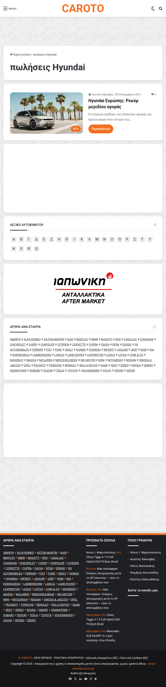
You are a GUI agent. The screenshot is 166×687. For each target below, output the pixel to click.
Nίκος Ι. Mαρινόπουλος (101, 552)
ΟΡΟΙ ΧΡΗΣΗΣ (43, 657)
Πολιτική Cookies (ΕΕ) (134, 657)
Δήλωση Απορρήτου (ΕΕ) (102, 657)
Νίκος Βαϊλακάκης (142, 566)
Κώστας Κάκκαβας (102, 94)
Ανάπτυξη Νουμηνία (83, 673)
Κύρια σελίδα (20, 54)
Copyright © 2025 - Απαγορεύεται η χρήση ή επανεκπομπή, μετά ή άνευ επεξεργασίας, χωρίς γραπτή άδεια (78, 663)
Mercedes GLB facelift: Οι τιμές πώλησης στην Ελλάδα (102, 636)
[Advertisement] (83, 420)
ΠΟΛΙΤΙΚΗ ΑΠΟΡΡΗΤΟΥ (69, 657)
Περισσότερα (101, 129)
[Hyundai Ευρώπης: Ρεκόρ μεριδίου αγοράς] (46, 113)
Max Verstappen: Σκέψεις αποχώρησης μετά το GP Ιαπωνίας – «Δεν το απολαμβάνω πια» (102, 598)
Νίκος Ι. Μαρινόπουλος (145, 552)
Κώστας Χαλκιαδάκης (144, 579)
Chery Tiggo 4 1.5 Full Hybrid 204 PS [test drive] (103, 619)
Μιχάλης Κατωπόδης (144, 572)
